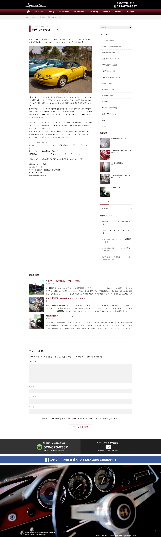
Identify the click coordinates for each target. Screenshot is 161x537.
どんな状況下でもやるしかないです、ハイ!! (65, 298)
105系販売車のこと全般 (110, 65)
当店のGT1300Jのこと (109, 114)
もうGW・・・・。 (117, 187)
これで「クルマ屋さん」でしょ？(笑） (63, 281)
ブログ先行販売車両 (108, 40)
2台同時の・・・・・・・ (110, 222)
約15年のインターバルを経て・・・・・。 (116, 257)
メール (32, 397)
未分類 (104, 126)
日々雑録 (45, 26)
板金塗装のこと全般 (108, 89)
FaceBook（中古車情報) (110, 108)
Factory (103, 535)
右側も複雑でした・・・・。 (120, 138)
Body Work (107, 535)
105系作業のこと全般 (109, 71)
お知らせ (105, 120)
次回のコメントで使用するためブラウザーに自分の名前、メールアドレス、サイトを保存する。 (80, 419)
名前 (31, 387)
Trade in (125, 535)
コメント (32, 361)
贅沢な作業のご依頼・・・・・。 (113, 239)
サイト (31, 407)
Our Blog (120, 535)
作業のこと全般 (107, 83)
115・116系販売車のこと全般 (112, 77)
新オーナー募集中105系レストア (113, 52)
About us (129, 535)
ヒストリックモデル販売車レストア (114, 46)
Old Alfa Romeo (114, 535)
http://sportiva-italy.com (37, 176)
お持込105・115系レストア (111, 59)
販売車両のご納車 (108, 95)
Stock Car (98, 535)
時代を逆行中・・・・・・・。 (60, 315)
